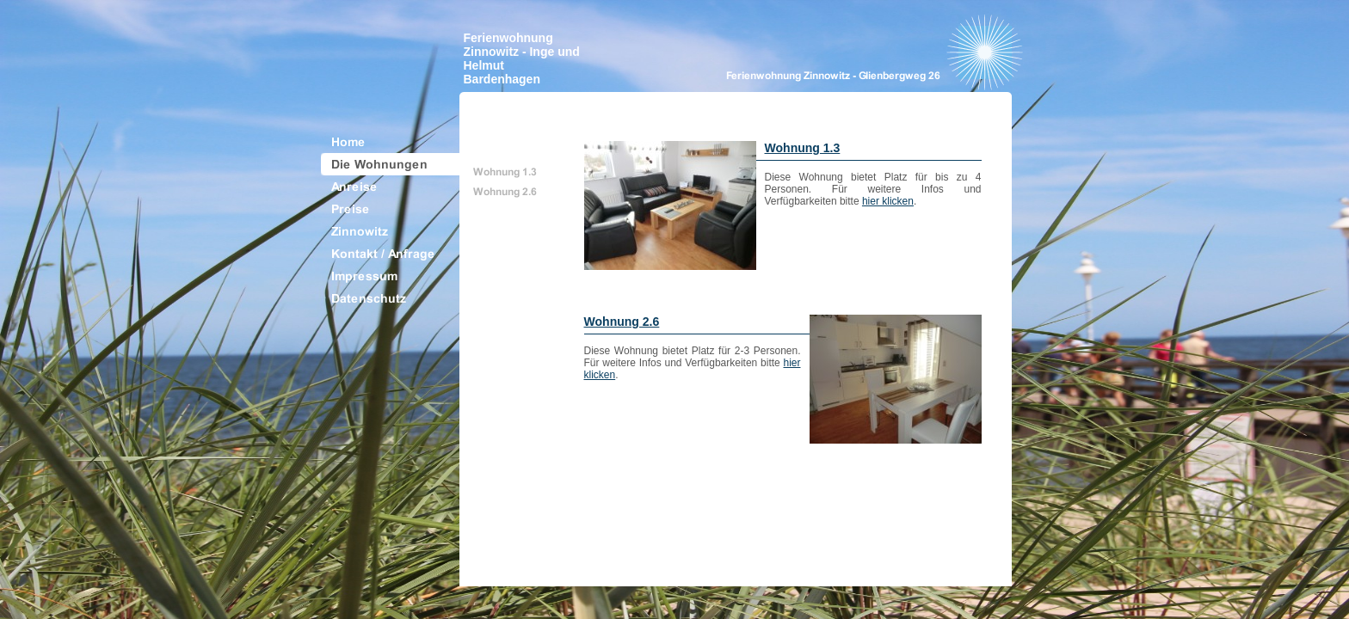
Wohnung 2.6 (622, 321)
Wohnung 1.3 (803, 148)
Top (986, 569)
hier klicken (888, 201)
